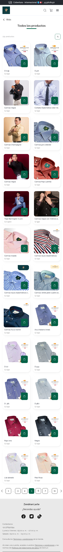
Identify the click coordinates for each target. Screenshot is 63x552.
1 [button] (8, 491)
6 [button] (38, 491)
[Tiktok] (39, 516)
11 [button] (55, 491)
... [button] (13, 491)
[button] (45, 10)
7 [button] (45, 491)
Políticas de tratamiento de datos (25, 548)
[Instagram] (31, 516)
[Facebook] (23, 516)
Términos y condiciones (23, 539)
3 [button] (17, 491)
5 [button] (31, 491)
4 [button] (24, 491)
